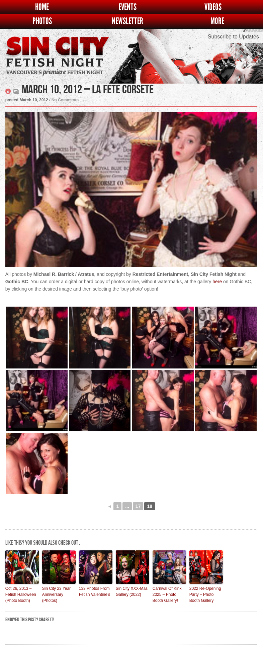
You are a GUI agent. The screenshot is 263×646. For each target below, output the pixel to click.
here (217, 281)
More (217, 21)
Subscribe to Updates (233, 36)
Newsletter (127, 21)
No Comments (65, 100)
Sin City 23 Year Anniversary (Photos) (56, 594)
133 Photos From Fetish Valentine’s (94, 591)
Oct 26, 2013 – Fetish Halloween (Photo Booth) (20, 594)
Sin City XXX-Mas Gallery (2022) (132, 591)
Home (42, 7)
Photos (42, 21)
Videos (213, 7)
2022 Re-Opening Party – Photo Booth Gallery (205, 594)
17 (138, 506)
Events (127, 7)
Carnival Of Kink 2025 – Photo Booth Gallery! (167, 594)
